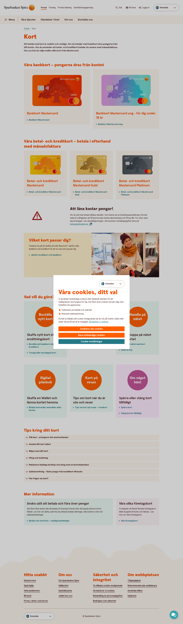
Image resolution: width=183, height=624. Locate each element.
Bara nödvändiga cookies (91, 335)
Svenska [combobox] (109, 283)
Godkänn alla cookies (91, 328)
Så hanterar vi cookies (98, 322)
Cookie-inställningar (91, 341)
